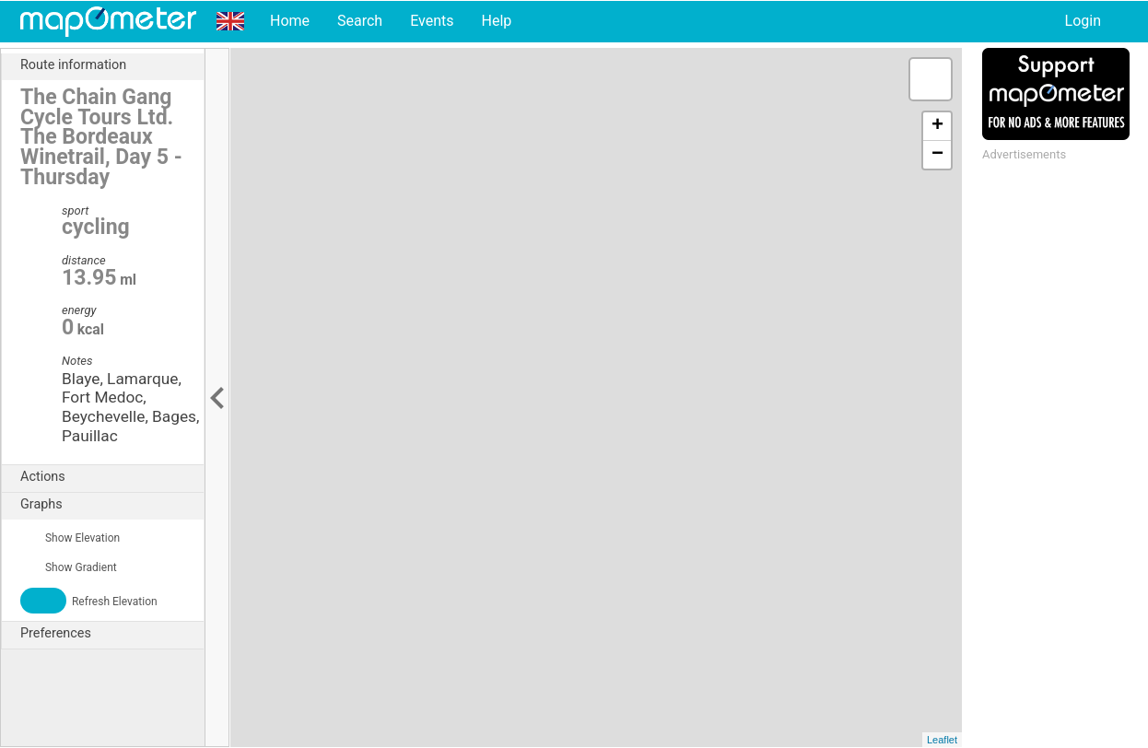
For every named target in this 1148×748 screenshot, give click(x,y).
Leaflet (942, 739)
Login (1083, 20)
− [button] (937, 155)
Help (496, 20)
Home (290, 20)
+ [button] (937, 126)
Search (359, 20)
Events (431, 20)
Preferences (112, 634)
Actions (112, 477)
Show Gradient (68, 567)
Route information (112, 65)
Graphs (112, 505)
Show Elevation (70, 538)
